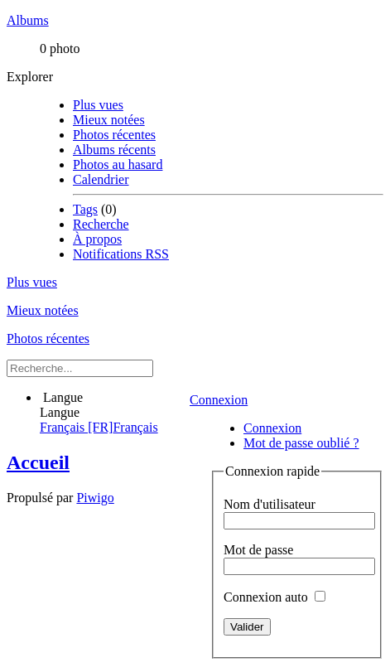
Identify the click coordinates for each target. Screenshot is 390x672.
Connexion (219, 400)
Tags (85, 209)
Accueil (38, 462)
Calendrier (101, 179)
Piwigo (94, 498)
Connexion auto (274, 597)
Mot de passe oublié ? (301, 443)
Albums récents (114, 150)
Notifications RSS (121, 254)
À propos (97, 239)
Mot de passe (258, 550)
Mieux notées (109, 120)
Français (99, 427)
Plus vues (98, 105)
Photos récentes (114, 135)
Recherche (101, 224)
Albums (28, 20)
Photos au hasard (117, 164)
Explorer (30, 77)
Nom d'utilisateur (269, 504)
